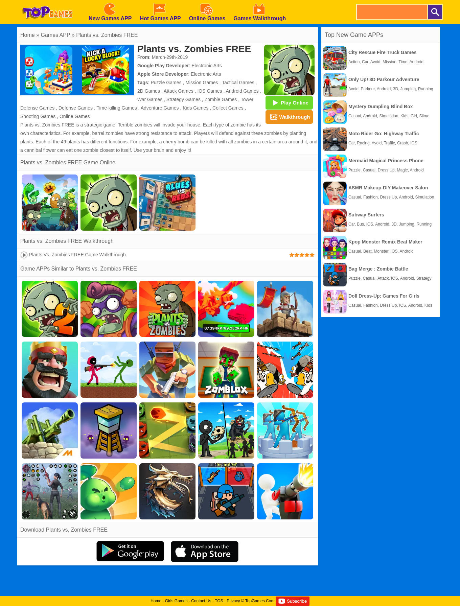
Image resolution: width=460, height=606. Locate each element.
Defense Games (76, 108)
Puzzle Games (166, 82)
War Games (149, 99)
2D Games (148, 91)
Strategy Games (183, 99)
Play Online (289, 102)
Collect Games (228, 108)
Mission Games (201, 82)
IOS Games (209, 91)
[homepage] (47, 2)
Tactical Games (238, 82)
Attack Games (178, 91)
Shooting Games (37, 116)
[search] (391, 12)
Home (27, 35)
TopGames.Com (260, 601)
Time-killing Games (116, 108)
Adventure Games (160, 108)
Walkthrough (289, 116)
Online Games (75, 116)
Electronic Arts (206, 65)
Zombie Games (221, 99)
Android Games (242, 91)
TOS (219, 601)
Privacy (233, 601)
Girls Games (176, 601)
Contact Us (201, 601)
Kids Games (195, 108)
